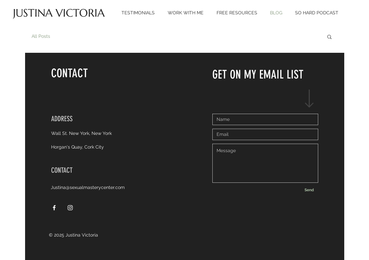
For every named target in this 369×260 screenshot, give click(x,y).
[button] (329, 37)
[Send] (309, 190)
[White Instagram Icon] (70, 207)
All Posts (41, 36)
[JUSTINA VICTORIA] (59, 13)
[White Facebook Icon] (54, 207)
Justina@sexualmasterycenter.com (88, 187)
